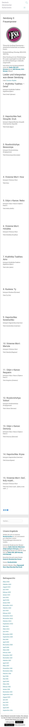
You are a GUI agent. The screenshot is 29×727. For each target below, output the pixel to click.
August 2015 (6, 697)
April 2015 (6, 707)
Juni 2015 (5, 702)
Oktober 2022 (7, 621)
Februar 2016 (7, 686)
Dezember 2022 (8, 616)
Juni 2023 (6, 610)
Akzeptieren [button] (19, 722)
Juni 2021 (6, 631)
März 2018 (6, 650)
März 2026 (6, 581)
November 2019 (8, 634)
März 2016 (6, 684)
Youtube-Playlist (11, 80)
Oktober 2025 (7, 584)
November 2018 (8, 644)
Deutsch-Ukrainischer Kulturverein (7, 5)
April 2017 (6, 663)
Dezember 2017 (7, 655)
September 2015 (8, 694)
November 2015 (7, 692)
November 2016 (8, 671)
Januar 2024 (6, 602)
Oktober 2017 (7, 660)
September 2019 (8, 637)
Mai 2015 (5, 705)
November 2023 (8, 605)
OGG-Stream (7, 554)
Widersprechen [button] (9, 725)
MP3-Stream (19, 552)
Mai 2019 (5, 639)
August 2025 (6, 587)
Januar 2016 (6, 689)
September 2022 (8, 623)
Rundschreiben (7, 536)
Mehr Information (19, 725)
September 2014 (8, 710)
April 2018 (6, 647)
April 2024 (6, 600)
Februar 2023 (7, 613)
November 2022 (8, 618)
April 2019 (6, 642)
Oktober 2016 (7, 673)
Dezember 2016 (7, 668)
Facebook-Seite (12, 562)
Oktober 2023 (7, 608)
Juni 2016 (5, 676)
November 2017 (7, 658)
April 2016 (6, 681)
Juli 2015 (5, 700)
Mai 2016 (5, 679)
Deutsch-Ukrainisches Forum (12, 559)
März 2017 (6, 665)
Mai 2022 (6, 626)
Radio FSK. (11, 552)
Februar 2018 (7, 652)
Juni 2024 (6, 597)
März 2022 (6, 629)
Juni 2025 (6, 589)
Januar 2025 (6, 595)
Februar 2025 (7, 592)
